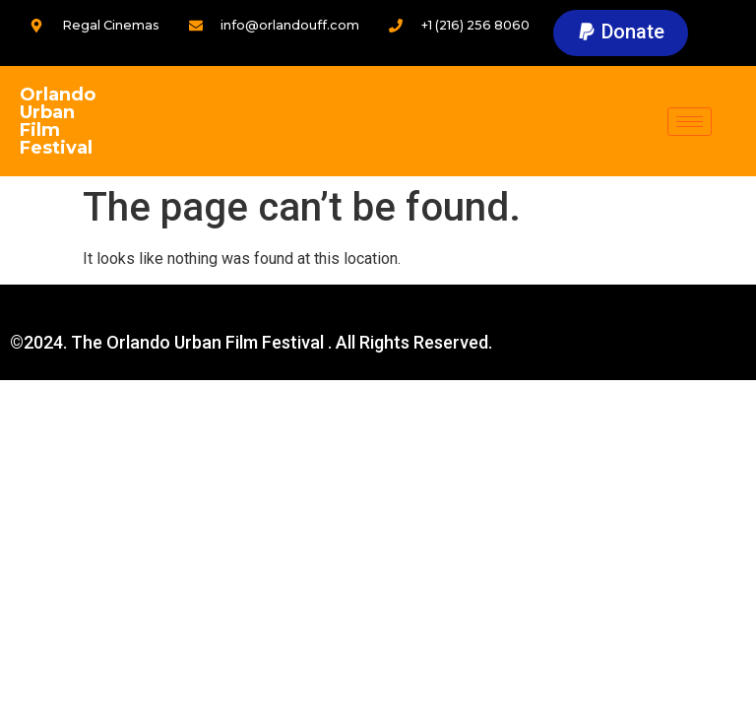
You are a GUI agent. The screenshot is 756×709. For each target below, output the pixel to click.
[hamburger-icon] (689, 121)
